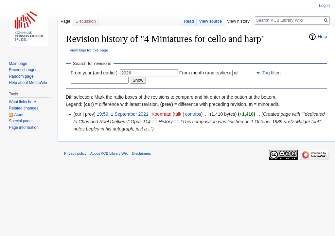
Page (65, 21)
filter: (271, 72)
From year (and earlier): (95, 72)
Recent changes (23, 70)
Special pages (21, 121)
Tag (266, 72)
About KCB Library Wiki (109, 153)
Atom (18, 114)
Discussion (86, 21)
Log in (324, 5)
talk (178, 114)
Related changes (23, 108)
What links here (22, 102)
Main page (18, 63)
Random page (21, 76)
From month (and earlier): (205, 72)
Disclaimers (141, 153)
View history (238, 21)
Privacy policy (75, 153)
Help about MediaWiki (28, 82)
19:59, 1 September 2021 (123, 114)
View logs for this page (89, 50)
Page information (24, 127)
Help (322, 36)
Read (189, 21)
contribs (193, 114)
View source (210, 21)
